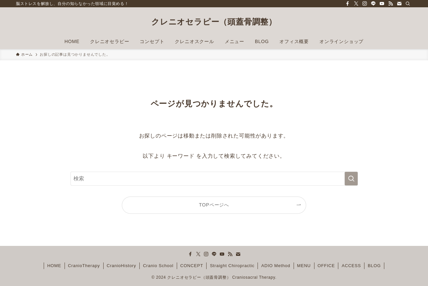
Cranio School (158, 265)
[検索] (408, 3)
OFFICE (326, 265)
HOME (54, 265)
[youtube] (382, 3)
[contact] (399, 3)
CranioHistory (121, 265)
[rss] (390, 3)
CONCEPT (191, 265)
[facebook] (347, 3)
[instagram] (364, 3)
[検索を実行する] (351, 179)
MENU (303, 265)
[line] (373, 3)
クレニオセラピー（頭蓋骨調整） (214, 22)
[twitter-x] (356, 3)
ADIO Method (275, 265)
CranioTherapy (84, 265)
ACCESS (351, 265)
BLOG (374, 265)
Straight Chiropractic (232, 265)
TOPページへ (214, 204)
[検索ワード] (214, 179)
